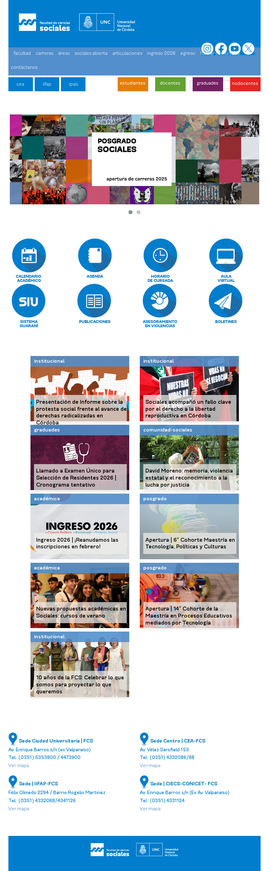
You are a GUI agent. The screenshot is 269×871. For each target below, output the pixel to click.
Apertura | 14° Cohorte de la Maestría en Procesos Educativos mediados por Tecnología (188, 616)
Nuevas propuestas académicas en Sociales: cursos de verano (81, 612)
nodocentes (245, 84)
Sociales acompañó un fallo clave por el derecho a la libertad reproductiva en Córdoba (188, 409)
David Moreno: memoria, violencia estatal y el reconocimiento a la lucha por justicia (189, 478)
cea (20, 84)
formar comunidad (220, 53)
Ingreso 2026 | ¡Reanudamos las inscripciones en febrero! (77, 543)
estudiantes (133, 84)
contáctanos (24, 67)
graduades (208, 84)
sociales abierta (91, 53)
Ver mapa (18, 765)
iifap (47, 84)
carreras (44, 53)
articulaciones (127, 53)
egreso (187, 53)
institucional (49, 361)
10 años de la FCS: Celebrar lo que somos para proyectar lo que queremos (80, 684)
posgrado (155, 499)
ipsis (73, 84)
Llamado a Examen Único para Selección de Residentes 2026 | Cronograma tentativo (76, 478)
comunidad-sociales (167, 430)
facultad (22, 53)
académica (47, 499)
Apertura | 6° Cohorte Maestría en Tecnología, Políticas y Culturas (190, 543)
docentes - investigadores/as (170, 84)
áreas (64, 53)
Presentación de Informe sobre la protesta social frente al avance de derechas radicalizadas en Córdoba (81, 412)
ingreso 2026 (161, 53)
